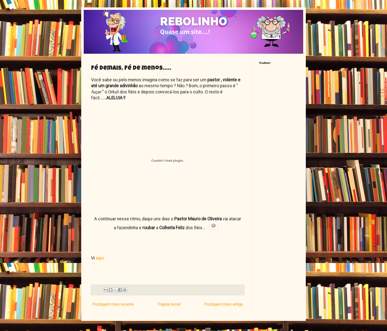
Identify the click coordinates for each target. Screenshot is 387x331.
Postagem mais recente (113, 304)
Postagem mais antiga (223, 304)
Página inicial (169, 304)
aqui (99, 258)
